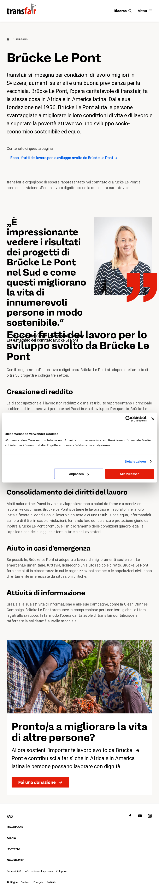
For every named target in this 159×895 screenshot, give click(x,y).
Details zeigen (135, 461)
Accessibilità (14, 871)
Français (38, 882)
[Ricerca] (123, 11)
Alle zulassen (129, 474)
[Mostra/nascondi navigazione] (145, 11)
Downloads (15, 827)
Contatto (13, 849)
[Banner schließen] (152, 418)
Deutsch (25, 882)
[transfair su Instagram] (149, 816)
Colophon (61, 871)
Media (11, 838)
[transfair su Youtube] (139, 816)
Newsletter (15, 860)
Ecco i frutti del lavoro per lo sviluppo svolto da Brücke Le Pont (61, 158)
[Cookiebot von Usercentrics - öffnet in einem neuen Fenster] (128, 419)
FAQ (10, 816)
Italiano (51, 882)
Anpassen (79, 474)
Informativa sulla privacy (39, 871)
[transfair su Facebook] (130, 816)
